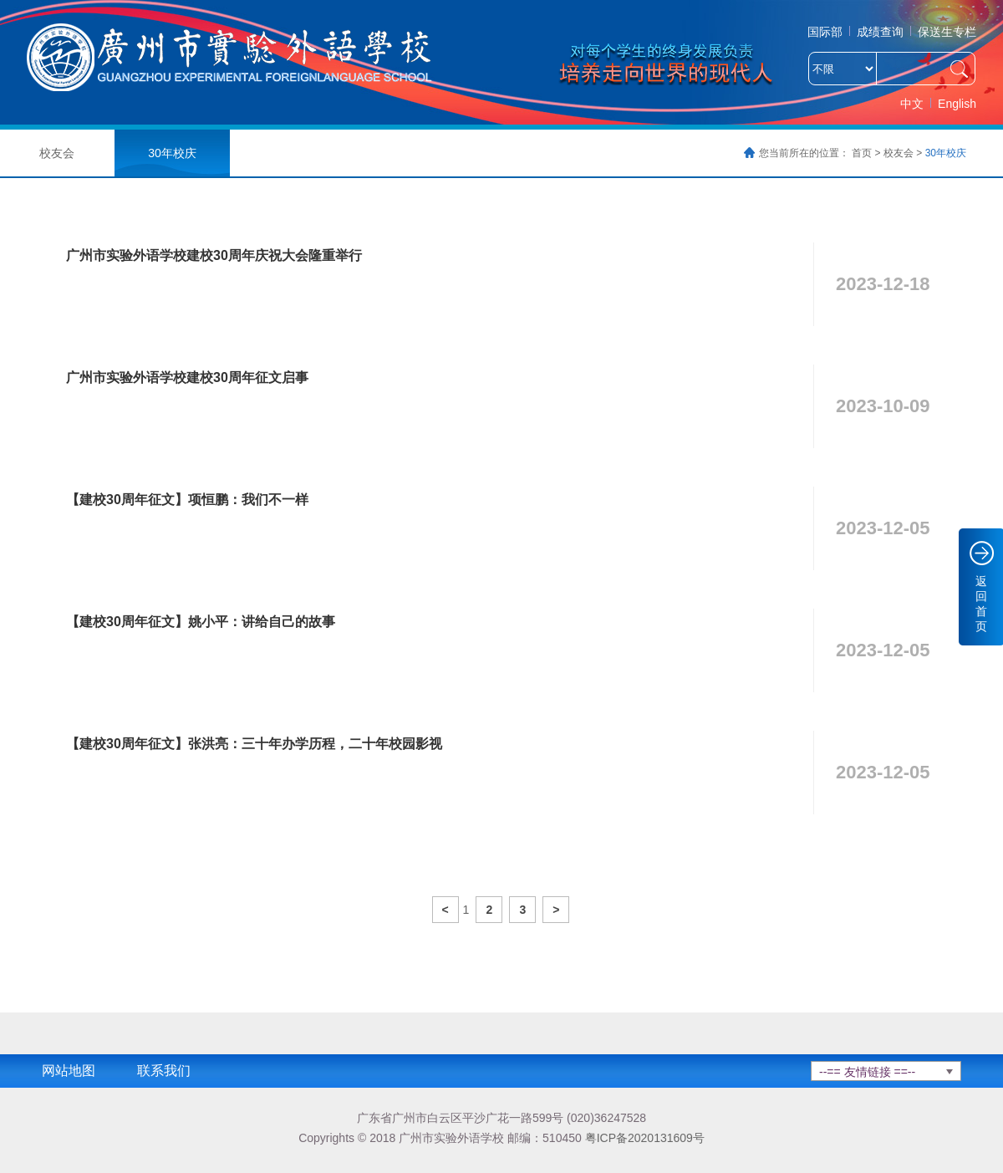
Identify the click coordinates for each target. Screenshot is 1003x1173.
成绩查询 (880, 32)
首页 (862, 153)
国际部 (825, 32)
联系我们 (164, 1070)
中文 (912, 104)
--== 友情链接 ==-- (867, 1072)
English (957, 104)
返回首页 (981, 603)
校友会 (898, 153)
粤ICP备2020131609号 (645, 1138)
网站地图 (68, 1070)
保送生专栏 (947, 32)
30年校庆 (172, 153)
